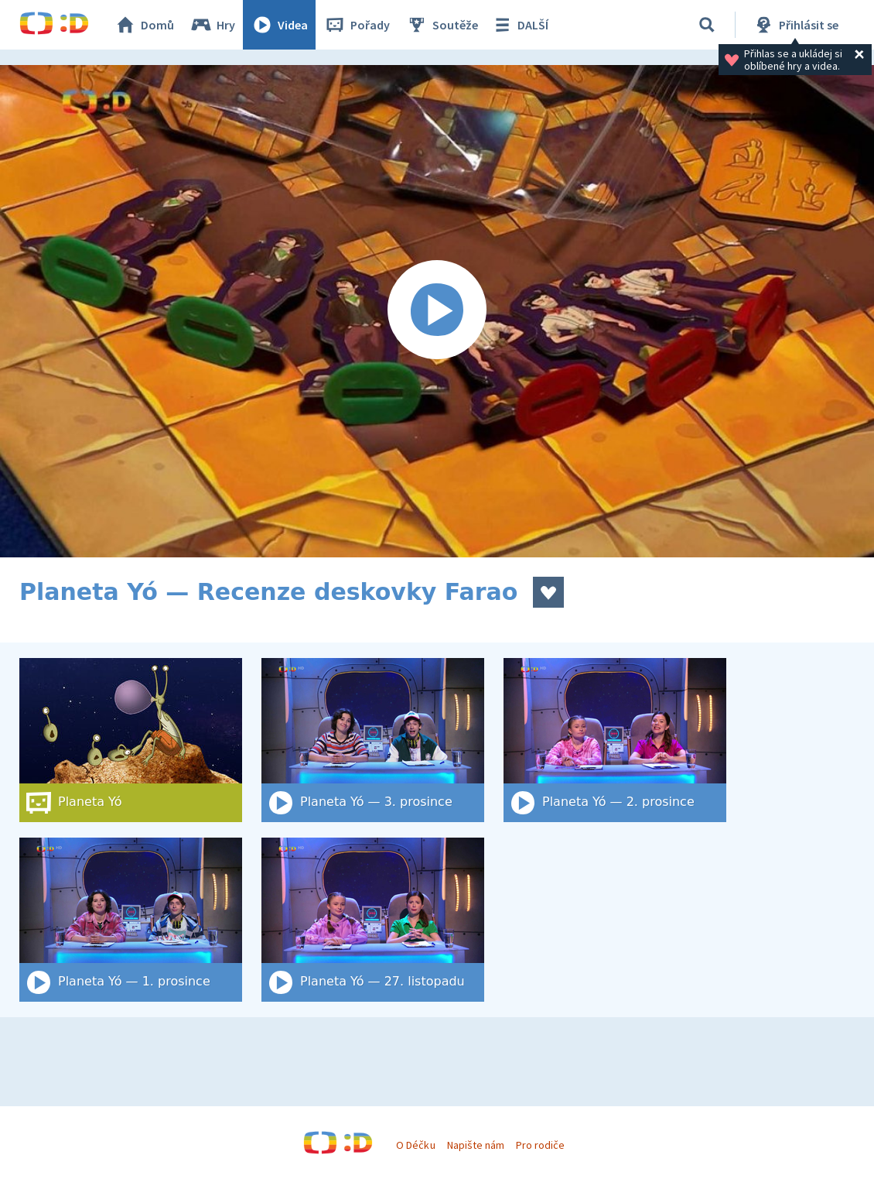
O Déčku (415, 1145)
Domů (144, 24)
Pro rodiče (540, 1145)
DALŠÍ (519, 24)
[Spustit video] (437, 311)
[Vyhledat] (707, 25)
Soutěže (441, 24)
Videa (279, 24)
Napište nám (475, 1145)
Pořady (356, 24)
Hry (212, 24)
